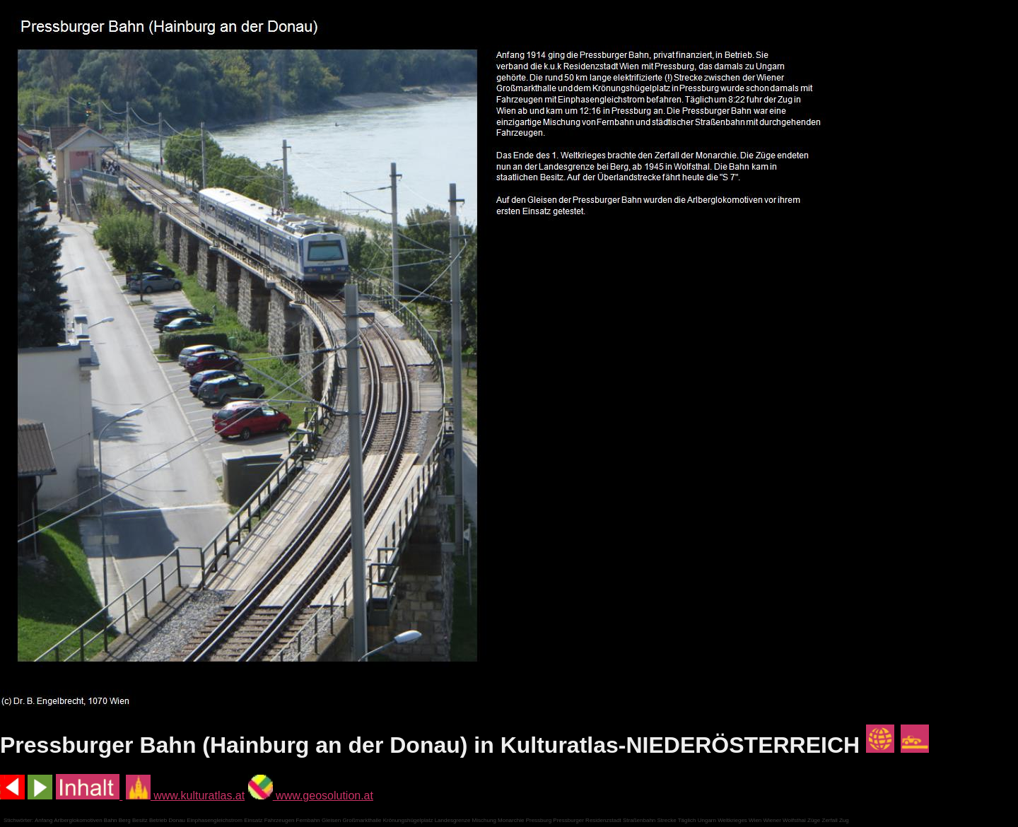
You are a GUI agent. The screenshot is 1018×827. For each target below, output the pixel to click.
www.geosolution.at (310, 796)
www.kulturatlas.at (185, 796)
